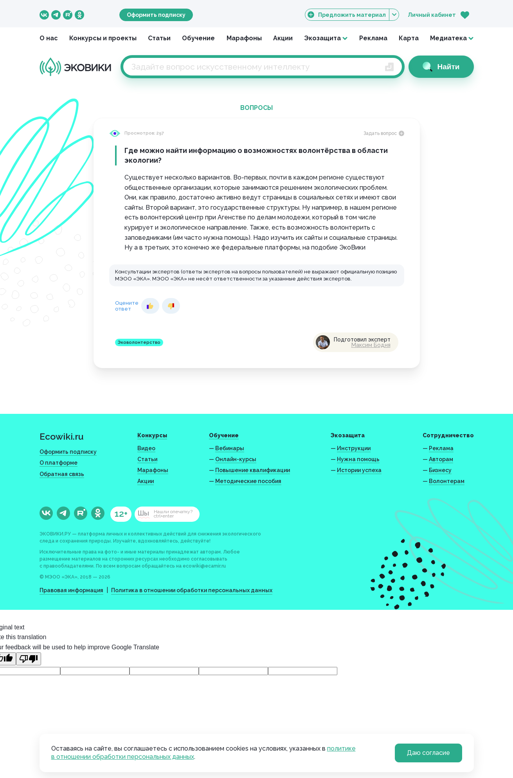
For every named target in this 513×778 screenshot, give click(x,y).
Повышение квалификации (252, 470)
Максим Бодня (371, 345)
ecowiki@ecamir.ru (204, 566)
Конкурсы (152, 435)
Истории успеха (359, 470)
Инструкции (354, 448)
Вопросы (256, 107)
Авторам (441, 459)
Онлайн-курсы (235, 459)
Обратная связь (62, 474)
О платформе (58, 463)
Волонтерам (446, 481)
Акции (283, 38)
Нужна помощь (358, 459)
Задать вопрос (384, 133)
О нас (49, 38)
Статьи (159, 38)
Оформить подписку (156, 15)
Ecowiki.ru (62, 436)
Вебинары (229, 448)
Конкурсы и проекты (103, 38)
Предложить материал (352, 14)
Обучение (198, 38)
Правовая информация (71, 590)
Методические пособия (248, 481)
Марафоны (244, 38)
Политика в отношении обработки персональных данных (191, 590)
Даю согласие (428, 752)
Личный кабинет (432, 15)
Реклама (373, 38)
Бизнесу (440, 470)
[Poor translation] (28, 658)
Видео (146, 448)
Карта (409, 38)
